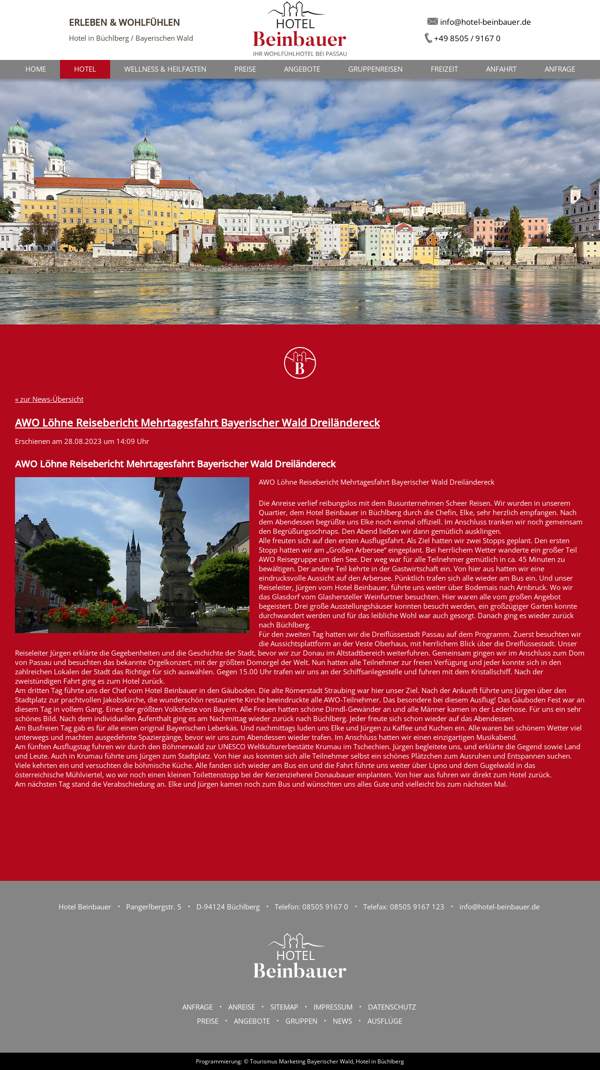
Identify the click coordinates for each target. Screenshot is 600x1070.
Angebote (302, 69)
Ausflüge (385, 1021)
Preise (245, 69)
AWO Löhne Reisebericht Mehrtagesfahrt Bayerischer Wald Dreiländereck (197, 422)
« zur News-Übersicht (49, 399)
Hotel (85, 69)
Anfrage (560, 69)
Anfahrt (501, 69)
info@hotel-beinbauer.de (499, 906)
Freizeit (444, 69)
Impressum (333, 1006)
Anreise (241, 1006)
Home (35, 69)
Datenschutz (392, 1006)
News (342, 1021)
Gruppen (301, 1021)
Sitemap (284, 1006)
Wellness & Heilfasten (165, 69)
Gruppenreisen (375, 69)
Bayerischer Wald (330, 1061)
